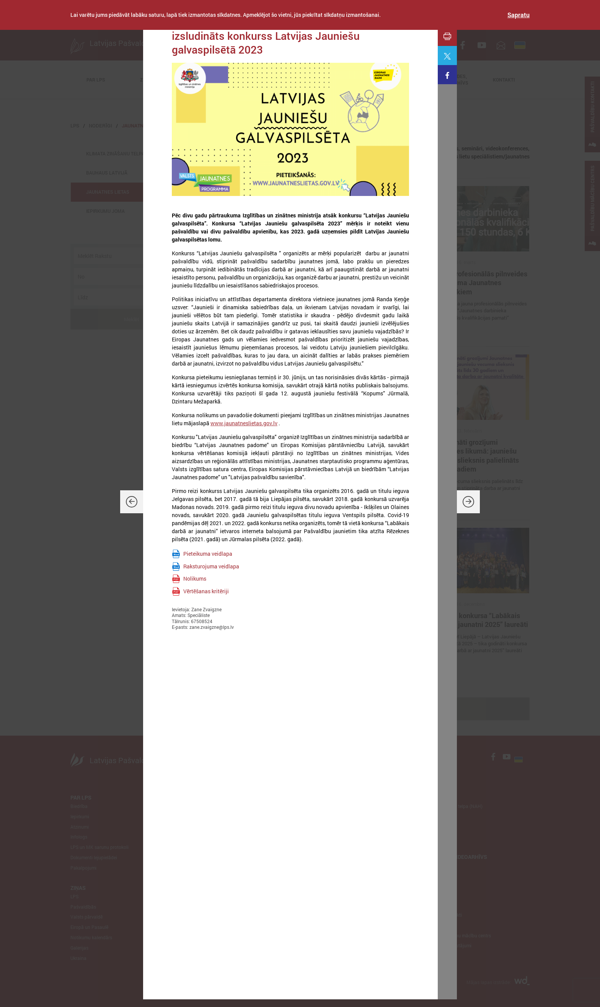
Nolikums (194, 578)
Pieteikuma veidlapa (207, 553)
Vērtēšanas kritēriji (206, 591)
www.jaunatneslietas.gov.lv (243, 423)
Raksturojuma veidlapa (211, 566)
